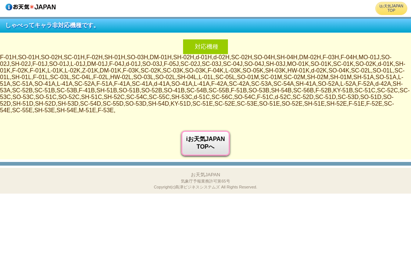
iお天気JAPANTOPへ (205, 143)
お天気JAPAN (205, 180)
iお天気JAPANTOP (391, 8)
